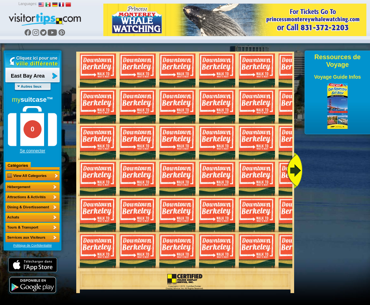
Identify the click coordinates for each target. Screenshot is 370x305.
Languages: (27, 4)
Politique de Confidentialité (32, 245)
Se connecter (33, 150)
